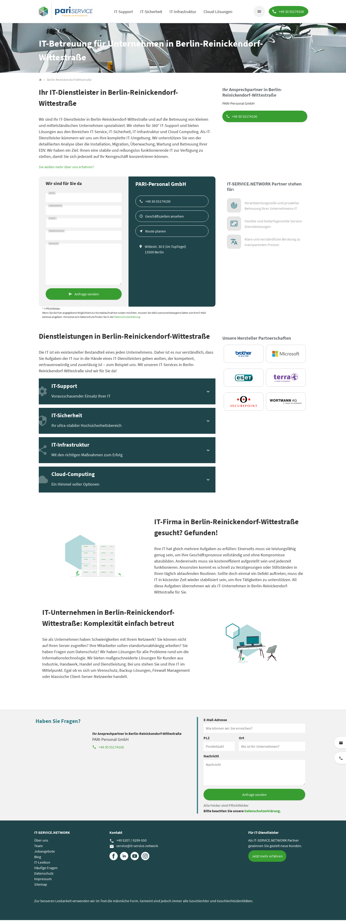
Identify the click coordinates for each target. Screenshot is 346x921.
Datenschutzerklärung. (262, 811)
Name (52, 194)
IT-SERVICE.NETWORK (52, 833)
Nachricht (53, 244)
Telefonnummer (56, 231)
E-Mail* (52, 219)
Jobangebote (44, 852)
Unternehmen (55, 206)
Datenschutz (43, 874)
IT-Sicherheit (151, 11)
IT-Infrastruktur (182, 11)
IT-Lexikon (42, 863)
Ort (241, 738)
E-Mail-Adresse (215, 720)
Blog (37, 857)
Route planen (155, 232)
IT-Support (123, 11)
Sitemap (40, 885)
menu (259, 11)
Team (38, 846)
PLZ (207, 738)
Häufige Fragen (46, 868)
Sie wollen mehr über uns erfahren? (66, 167)
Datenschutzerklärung (127, 317)
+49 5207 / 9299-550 (128, 841)
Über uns (41, 841)
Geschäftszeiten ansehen (164, 217)
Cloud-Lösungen (217, 11)
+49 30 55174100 (244, 117)
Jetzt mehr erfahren (267, 857)
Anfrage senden (87, 295)
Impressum (43, 879)
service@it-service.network (133, 846)
